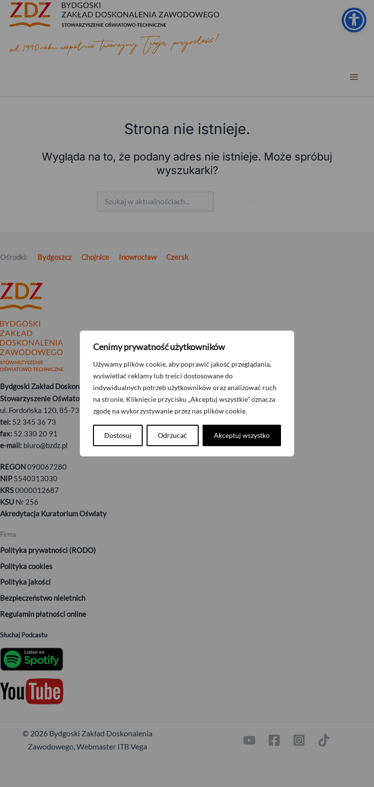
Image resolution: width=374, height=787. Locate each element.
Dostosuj (117, 435)
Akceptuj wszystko (242, 435)
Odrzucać (172, 435)
